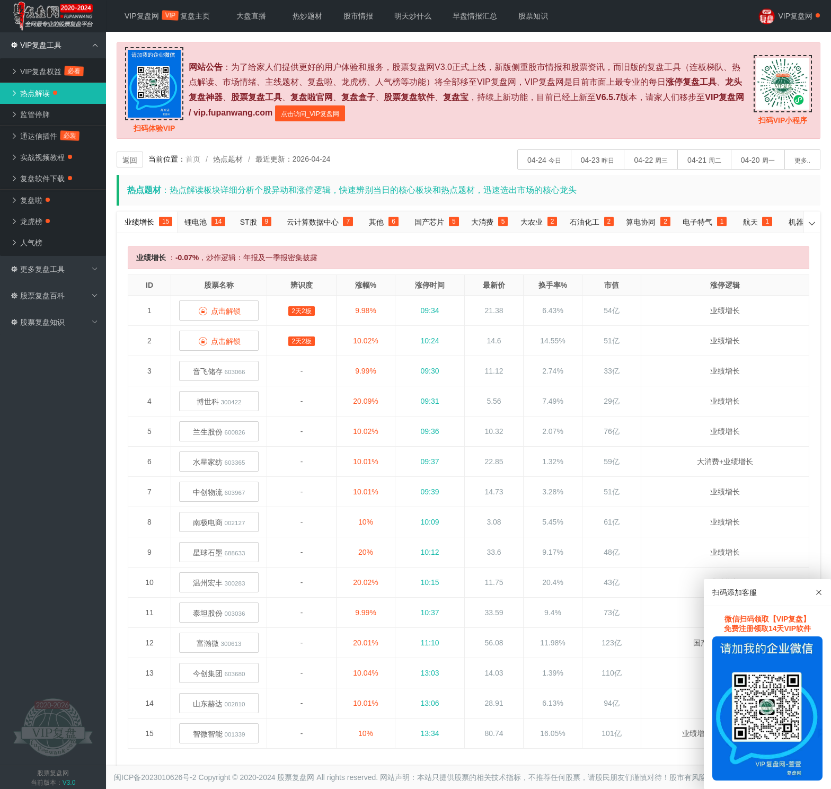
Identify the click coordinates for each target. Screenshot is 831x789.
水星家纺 (219, 462)
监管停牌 (30, 114)
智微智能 (219, 734)
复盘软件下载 (41, 178)
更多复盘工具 (54, 269)
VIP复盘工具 (54, 45)
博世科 (219, 401)
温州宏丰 (219, 583)
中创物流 (219, 492)
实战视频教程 (41, 157)
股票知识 (533, 16)
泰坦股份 (219, 613)
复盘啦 (30, 200)
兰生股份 (219, 432)
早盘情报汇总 (475, 16)
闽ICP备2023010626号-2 (155, 777)
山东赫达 (219, 703)
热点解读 (34, 93)
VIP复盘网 (147, 15)
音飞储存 (219, 371)
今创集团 (219, 673)
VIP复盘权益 (47, 71)
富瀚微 (219, 643)
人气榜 (26, 242)
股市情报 (358, 16)
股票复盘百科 (54, 295)
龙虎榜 (30, 221)
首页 (192, 159)
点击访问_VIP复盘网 (310, 114)
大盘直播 (251, 16)
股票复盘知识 (54, 322)
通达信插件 (45, 135)
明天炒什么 (412, 16)
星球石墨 (219, 552)
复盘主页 (195, 16)
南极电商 (219, 522)
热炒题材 (307, 16)
